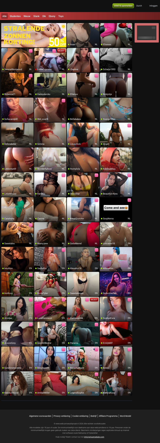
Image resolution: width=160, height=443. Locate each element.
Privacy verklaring (62, 414)
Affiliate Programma (108, 414)
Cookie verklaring (80, 414)
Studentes (15, 16)
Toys (60, 16)
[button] (141, 6)
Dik (44, 16)
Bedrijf (94, 414)
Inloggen (153, 6)
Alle (4, 16)
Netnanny (82, 432)
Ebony (52, 16)
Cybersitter (93, 432)
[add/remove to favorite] (69, 24)
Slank (36, 16)
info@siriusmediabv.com (94, 436)
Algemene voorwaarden (40, 414)
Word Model (125, 414)
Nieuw (27, 16)
